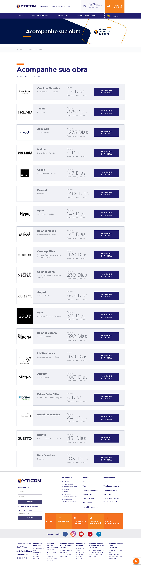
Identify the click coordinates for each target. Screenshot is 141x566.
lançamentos (62, 15)
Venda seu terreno (111, 486)
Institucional (45, 6)
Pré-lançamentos (39, 15)
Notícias (59, 6)
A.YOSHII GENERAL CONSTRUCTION (111, 500)
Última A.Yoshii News (28, 506)
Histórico (65, 489)
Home (20, 50)
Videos (85, 486)
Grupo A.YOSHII (67, 484)
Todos (20, 15)
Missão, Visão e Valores (69, 486)
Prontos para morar (86, 15)
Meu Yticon (87, 503)
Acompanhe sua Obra (33, 50)
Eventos (67, 6)
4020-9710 (22, 558)
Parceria (65, 491)
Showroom (87, 494)
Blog (53, 6)
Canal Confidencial (69, 499)
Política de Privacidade (69, 501)
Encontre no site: (25, 510)
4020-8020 (22, 547)
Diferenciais (66, 494)
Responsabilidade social (69, 496)
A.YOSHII (107, 494)
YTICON (65, 481)
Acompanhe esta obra (106, 92)
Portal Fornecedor (90, 507)
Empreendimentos (90, 490)
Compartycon (88, 499)
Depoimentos (109, 478)
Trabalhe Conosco (111, 490)
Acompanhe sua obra (112, 482)
